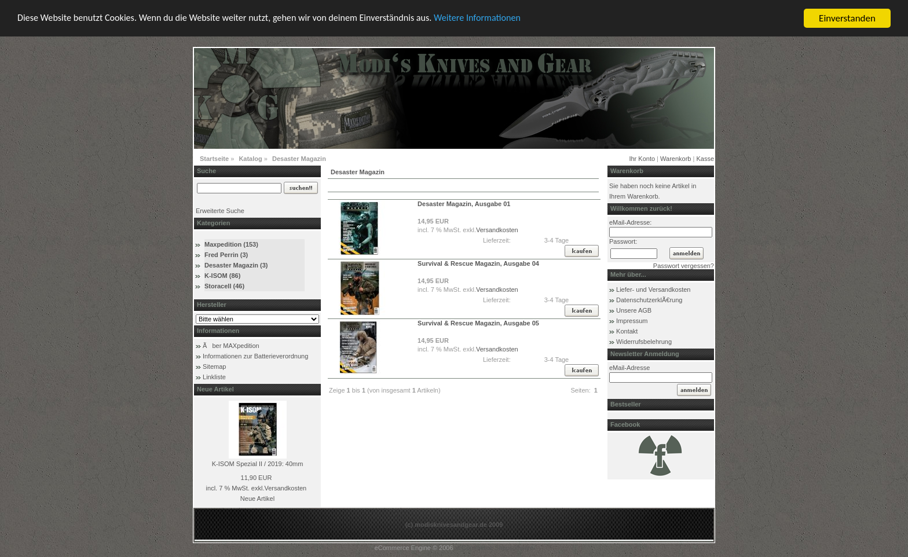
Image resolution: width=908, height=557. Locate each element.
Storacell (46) (224, 286)
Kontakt (627, 331)
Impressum (631, 320)
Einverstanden (847, 18)
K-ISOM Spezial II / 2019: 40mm (257, 463)
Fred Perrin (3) (226, 254)
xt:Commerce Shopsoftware (494, 547)
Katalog (250, 158)
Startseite (214, 158)
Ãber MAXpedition (231, 345)
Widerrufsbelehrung (644, 341)
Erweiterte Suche (220, 210)
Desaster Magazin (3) (236, 265)
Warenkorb (675, 158)
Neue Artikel (257, 498)
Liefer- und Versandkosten (653, 289)
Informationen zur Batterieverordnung (255, 356)
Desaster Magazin (299, 158)
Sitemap (214, 366)
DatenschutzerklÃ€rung (649, 299)
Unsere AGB (633, 310)
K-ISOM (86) (222, 275)
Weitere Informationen (502, 19)
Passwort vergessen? (683, 265)
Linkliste (214, 376)
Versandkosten (285, 488)
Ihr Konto (642, 158)
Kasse (705, 158)
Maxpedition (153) (231, 244)
